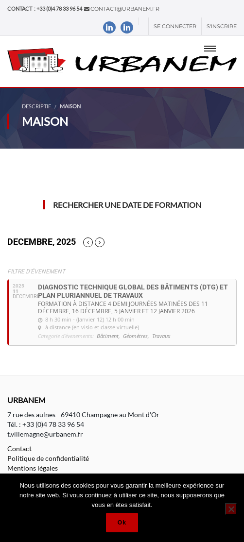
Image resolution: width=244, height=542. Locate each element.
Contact (19, 448)
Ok (122, 522)
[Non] (231, 509)
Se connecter (175, 26)
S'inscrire (222, 26)
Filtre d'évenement (36, 271)
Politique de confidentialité (48, 458)
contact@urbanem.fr (124, 8)
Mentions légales (32, 468)
